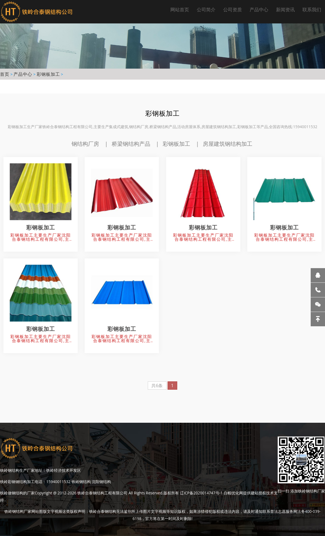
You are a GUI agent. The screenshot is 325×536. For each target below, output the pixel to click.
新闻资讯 (285, 9)
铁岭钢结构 (80, 481)
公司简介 (206, 9)
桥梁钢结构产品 (131, 143)
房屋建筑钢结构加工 (227, 143)
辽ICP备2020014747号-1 (201, 492)
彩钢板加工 (48, 74)
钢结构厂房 (85, 143)
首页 (4, 74)
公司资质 (232, 9)
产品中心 (259, 9)
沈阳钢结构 (101, 481)
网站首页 (179, 9)
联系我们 (311, 9)
